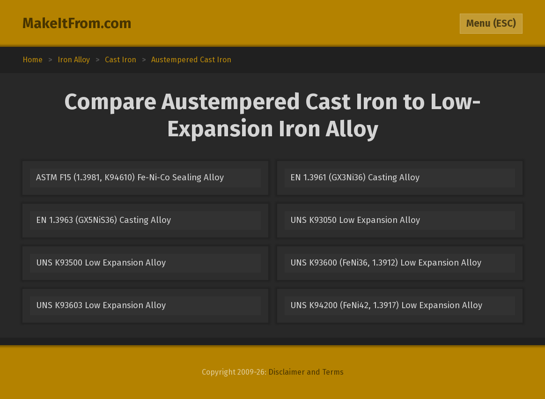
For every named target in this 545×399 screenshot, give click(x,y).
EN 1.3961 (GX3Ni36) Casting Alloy (355, 177)
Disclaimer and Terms (306, 372)
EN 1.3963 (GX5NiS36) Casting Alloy (103, 220)
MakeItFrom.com (77, 23)
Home (32, 59)
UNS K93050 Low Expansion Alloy (355, 220)
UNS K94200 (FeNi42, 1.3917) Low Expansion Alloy (386, 305)
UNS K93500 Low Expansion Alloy (101, 263)
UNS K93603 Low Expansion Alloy (101, 305)
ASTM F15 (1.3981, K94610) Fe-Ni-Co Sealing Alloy (130, 177)
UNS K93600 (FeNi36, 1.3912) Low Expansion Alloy (385, 263)
